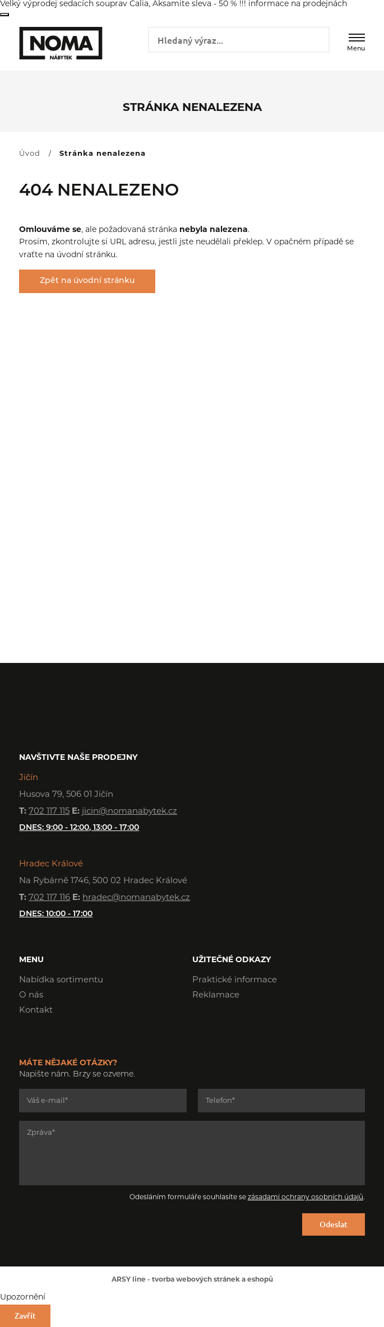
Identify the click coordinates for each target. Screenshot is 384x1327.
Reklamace (215, 995)
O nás (31, 995)
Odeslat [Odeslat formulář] (334, 1224)
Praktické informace (234, 980)
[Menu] (357, 37)
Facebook (200, 1027)
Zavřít (4, 14)
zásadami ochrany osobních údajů (305, 1197)
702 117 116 (49, 898)
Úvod (29, 153)
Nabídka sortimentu (61, 980)
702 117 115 (49, 812)
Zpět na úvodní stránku (87, 281)
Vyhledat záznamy (317, 38)
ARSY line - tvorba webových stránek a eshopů (192, 1280)
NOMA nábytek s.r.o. (59, 43)
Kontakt (36, 1010)
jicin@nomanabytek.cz (129, 812)
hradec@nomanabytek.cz (136, 898)
